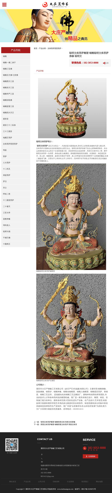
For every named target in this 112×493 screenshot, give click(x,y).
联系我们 (85, 482)
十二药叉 (6, 169)
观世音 (5, 119)
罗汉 (5, 181)
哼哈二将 (6, 194)
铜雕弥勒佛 (7, 100)
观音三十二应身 (9, 125)
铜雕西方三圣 (8, 81)
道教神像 (6, 219)
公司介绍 (41, 482)
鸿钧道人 (6, 225)
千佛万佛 (6, 238)
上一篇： (54, 422)
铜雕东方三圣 (8, 88)
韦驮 (5, 150)
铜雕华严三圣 (8, 94)
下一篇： (55, 424)
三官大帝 (6, 213)
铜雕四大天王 (8, 113)
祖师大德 (6, 231)
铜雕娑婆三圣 (8, 106)
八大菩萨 (6, 163)
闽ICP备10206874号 (88, 489)
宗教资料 (56, 482)
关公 (5, 188)
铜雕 (5, 56)
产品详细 (39, 71)
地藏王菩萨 (7, 138)
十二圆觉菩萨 (8, 200)
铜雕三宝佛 (7, 69)
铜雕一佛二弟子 (9, 63)
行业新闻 (70, 482)
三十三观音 (7, 131)
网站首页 (12, 482)
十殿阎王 (6, 244)
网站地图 (99, 482)
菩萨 (5, 156)
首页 (35, 48)
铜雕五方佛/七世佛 (10, 75)
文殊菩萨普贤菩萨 (10, 144)
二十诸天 (6, 206)
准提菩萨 (6, 175)
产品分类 (42, 48)
